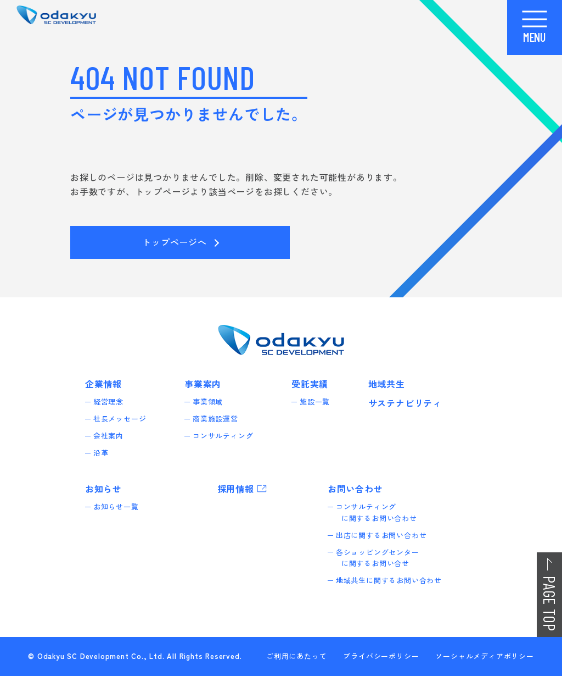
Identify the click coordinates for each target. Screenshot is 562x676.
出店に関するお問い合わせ (384, 535)
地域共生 (386, 383)
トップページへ (174, 241)
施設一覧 (317, 401)
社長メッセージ (123, 418)
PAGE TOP (549, 603)
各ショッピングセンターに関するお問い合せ (380, 558)
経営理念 (111, 401)
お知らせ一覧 (119, 506)
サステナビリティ (405, 402)
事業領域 (210, 401)
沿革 (104, 452)
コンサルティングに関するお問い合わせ (379, 512)
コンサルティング (225, 435)
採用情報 (235, 488)
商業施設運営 (218, 418)
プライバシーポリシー (381, 656)
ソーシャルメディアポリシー (484, 656)
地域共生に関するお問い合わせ (391, 580)
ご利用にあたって (296, 656)
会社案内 (111, 435)
